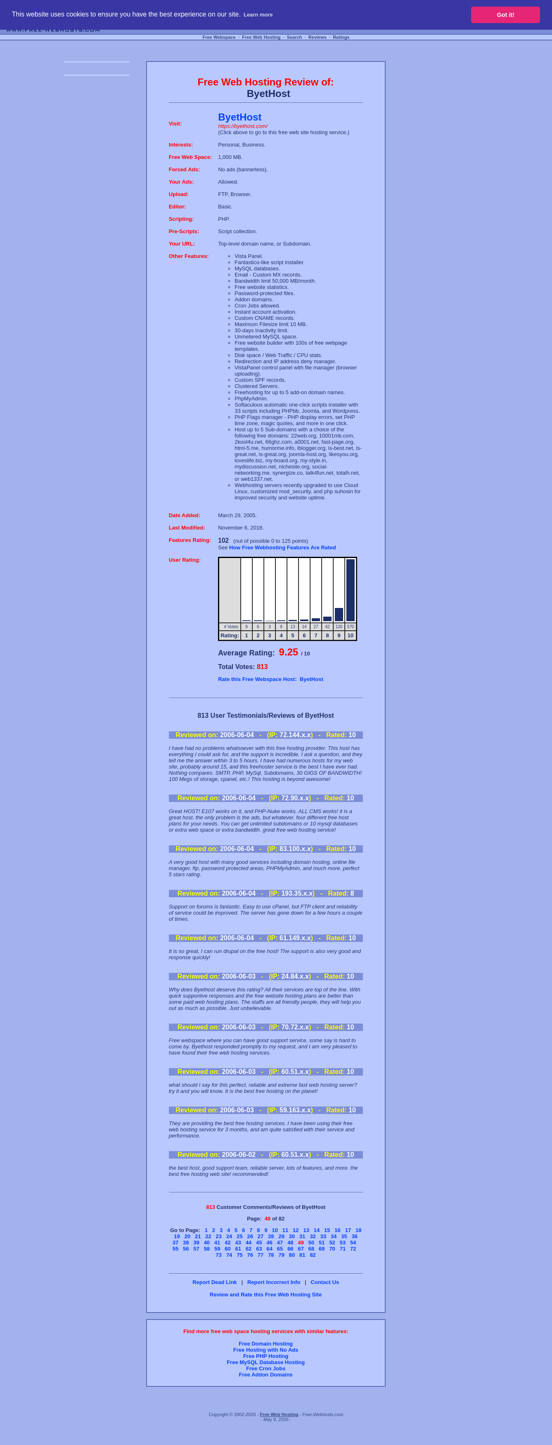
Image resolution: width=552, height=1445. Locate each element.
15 (327, 1230)
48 (290, 1242)
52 (332, 1242)
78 (271, 1255)
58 (207, 1249)
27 (260, 1236)
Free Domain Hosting (266, 1344)
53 (343, 1242)
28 (271, 1236)
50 (311, 1242)
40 (207, 1242)
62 (248, 1249)
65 (280, 1249)
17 (348, 1230)
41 (217, 1242)
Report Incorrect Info (274, 1282)
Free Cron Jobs (265, 1368)
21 (198, 1236)
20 (187, 1236)
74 (229, 1255)
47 (280, 1242)
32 (312, 1236)
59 (217, 1249)
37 (175, 1242)
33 (323, 1236)
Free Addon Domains (266, 1375)
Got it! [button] (505, 15)
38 (186, 1242)
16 (337, 1230)
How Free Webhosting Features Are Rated (282, 547)
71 (343, 1249)
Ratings (341, 37)
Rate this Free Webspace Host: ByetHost (270, 679)
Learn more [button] (258, 15)
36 (355, 1236)
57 (196, 1249)
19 (177, 1236)
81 (302, 1255)
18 (358, 1230)
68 (311, 1249)
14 (317, 1230)
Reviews (317, 37)
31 (302, 1236)
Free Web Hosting (261, 37)
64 (269, 1249)
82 (312, 1255)
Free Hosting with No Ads (266, 1350)
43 (238, 1242)
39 (196, 1242)
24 (229, 1236)
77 (260, 1255)
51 (322, 1242)
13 (306, 1230)
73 (219, 1255)
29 (281, 1236)
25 (239, 1236)
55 (175, 1249)
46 (269, 1242)
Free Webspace (219, 37)
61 (238, 1249)
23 (219, 1236)
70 (332, 1249)
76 (250, 1255)
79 (281, 1255)
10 (274, 1230)
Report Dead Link (214, 1282)
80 (292, 1255)
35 (344, 1236)
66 (290, 1249)
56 (186, 1249)
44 (248, 1242)
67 (300, 1249)
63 (259, 1249)
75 (239, 1255)
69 (322, 1249)
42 (227, 1242)
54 (353, 1242)
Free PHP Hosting (266, 1356)
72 (353, 1249)
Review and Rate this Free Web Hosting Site (266, 1294)
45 (259, 1242)
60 (227, 1249)
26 (250, 1236)
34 (333, 1236)
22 (208, 1236)
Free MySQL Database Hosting (266, 1362)
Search (294, 37)
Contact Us (325, 1282)
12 (296, 1230)
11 (285, 1230)
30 (292, 1236)
